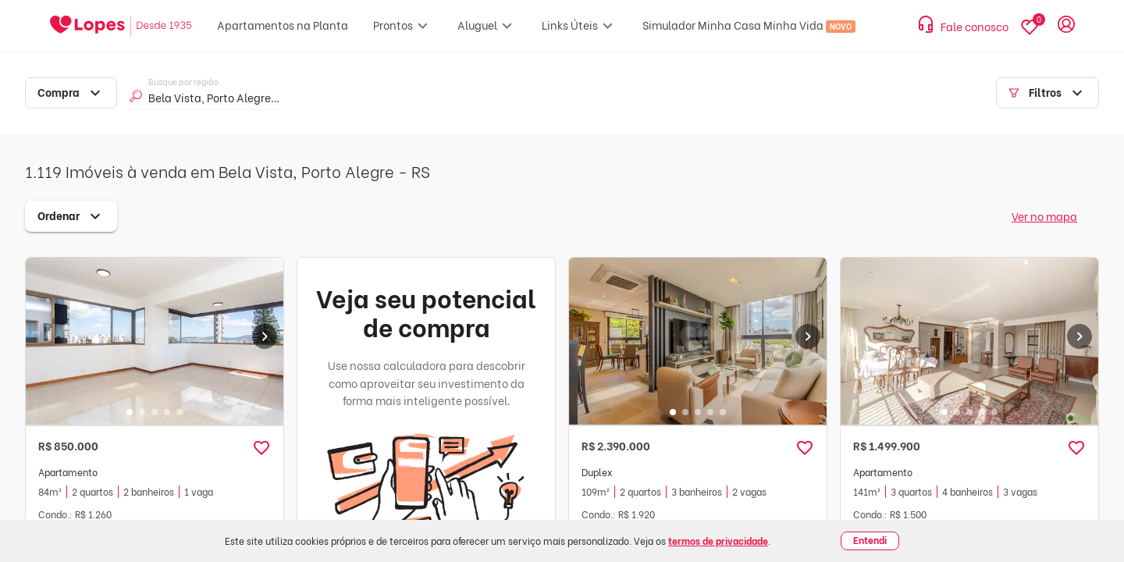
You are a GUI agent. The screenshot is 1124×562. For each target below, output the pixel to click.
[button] (261, 448)
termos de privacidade (718, 540)
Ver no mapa (1044, 216)
